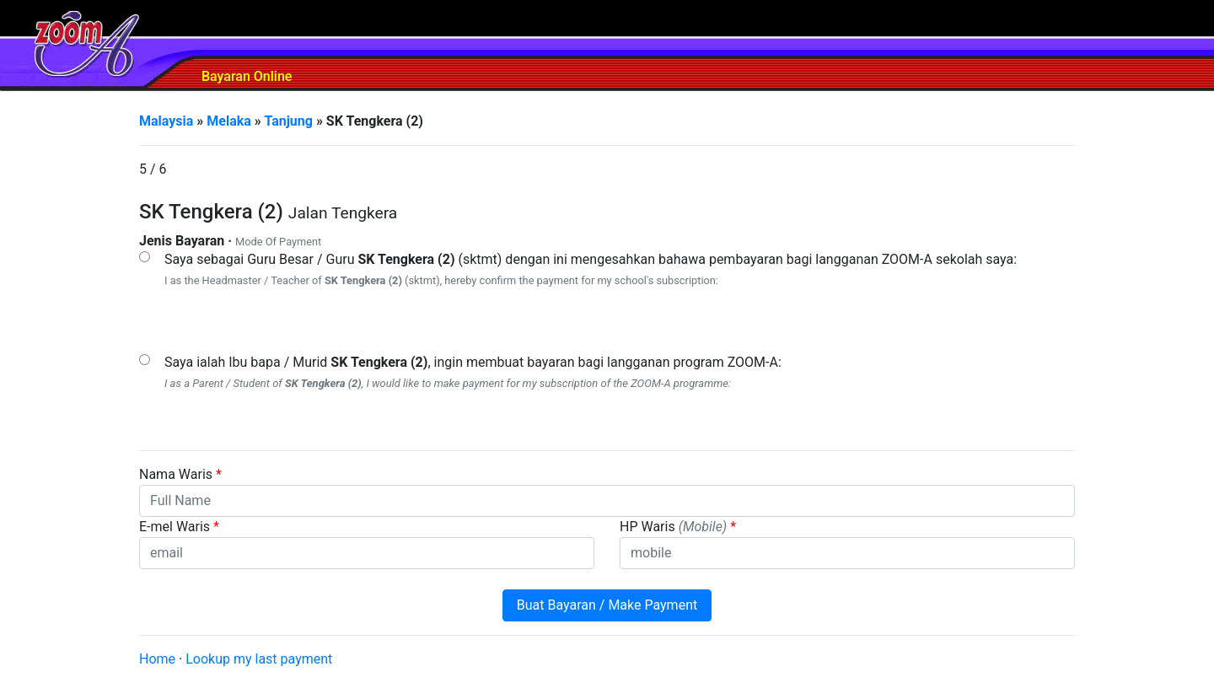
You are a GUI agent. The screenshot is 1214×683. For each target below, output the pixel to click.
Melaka (229, 121)
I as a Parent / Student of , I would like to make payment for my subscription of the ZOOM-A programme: (447, 383)
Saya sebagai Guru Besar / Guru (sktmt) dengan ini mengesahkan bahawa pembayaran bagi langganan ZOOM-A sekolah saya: (590, 259)
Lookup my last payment (258, 659)
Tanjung (288, 121)
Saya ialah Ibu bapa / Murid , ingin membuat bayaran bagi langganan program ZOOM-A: (473, 362)
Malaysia (166, 121)
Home (157, 659)
